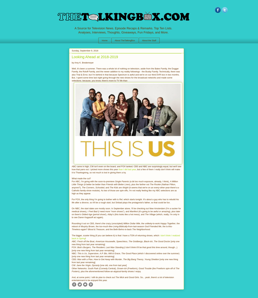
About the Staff (149, 40)
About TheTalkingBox (125, 40)
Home (105, 40)
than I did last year (127, 169)
